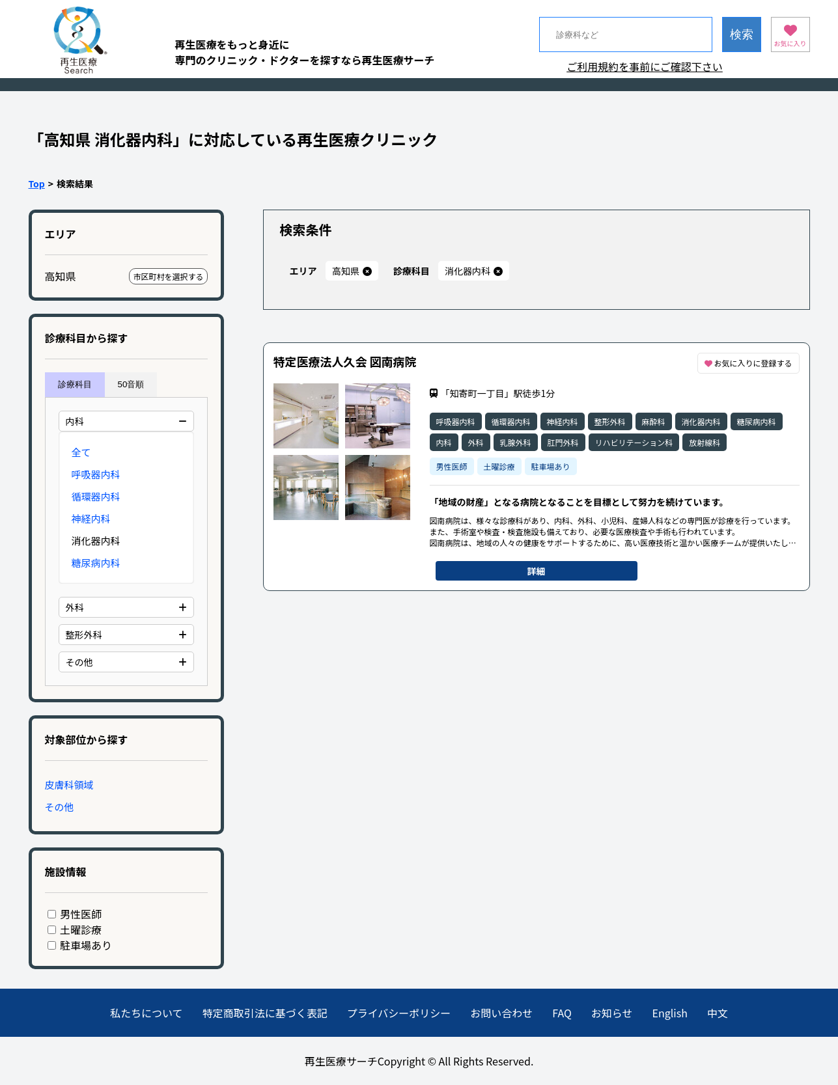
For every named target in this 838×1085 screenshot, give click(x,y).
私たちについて (146, 1013)
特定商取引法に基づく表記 (265, 1013)
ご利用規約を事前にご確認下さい (644, 66)
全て (81, 452)
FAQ (562, 1013)
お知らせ (612, 1013)
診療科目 (75, 384)
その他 (59, 807)
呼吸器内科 (96, 474)
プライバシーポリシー (399, 1013)
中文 (717, 1013)
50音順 (131, 384)
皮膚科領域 (69, 784)
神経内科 (91, 518)
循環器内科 (96, 496)
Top (37, 183)
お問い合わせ (501, 1013)
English (670, 1013)
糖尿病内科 (96, 563)
